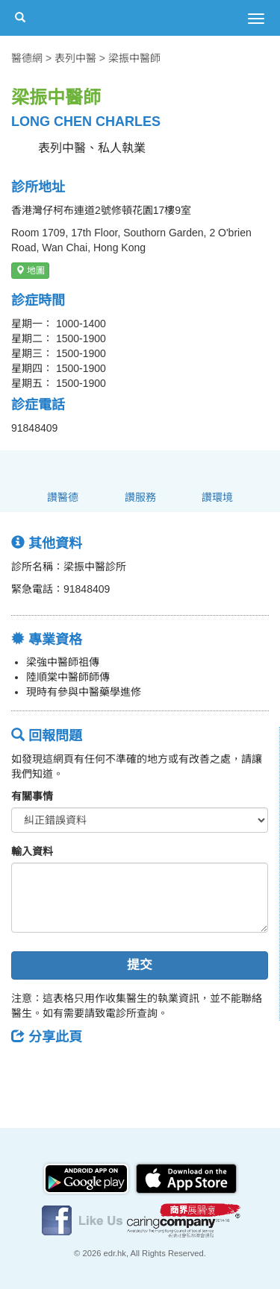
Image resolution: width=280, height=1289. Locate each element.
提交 (139, 965)
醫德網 (27, 58)
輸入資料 (32, 851)
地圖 (30, 270)
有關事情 (32, 796)
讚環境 (217, 497)
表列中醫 (75, 58)
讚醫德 (62, 497)
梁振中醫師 (134, 58)
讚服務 (140, 497)
